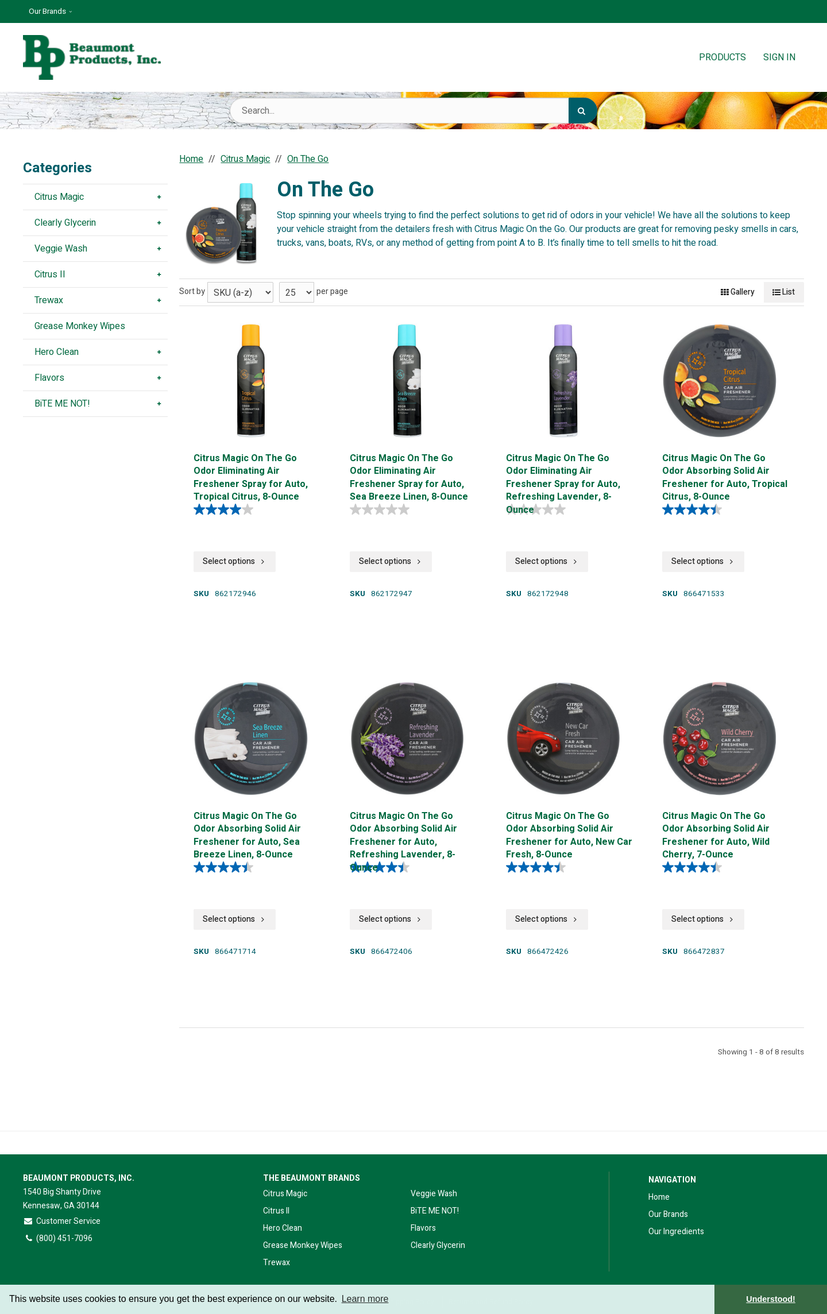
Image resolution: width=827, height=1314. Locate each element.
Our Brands (47, 11)
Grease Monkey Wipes (302, 1245)
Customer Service (62, 1221)
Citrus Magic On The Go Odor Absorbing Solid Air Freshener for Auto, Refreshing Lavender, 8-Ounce (403, 834)
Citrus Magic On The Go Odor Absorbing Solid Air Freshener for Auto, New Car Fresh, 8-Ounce (569, 834)
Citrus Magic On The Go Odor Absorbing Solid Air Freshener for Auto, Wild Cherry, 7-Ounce (716, 834)
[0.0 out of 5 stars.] (382, 509)
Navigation (672, 1180)
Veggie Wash (434, 1194)
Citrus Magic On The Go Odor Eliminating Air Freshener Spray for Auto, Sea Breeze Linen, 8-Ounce (409, 476)
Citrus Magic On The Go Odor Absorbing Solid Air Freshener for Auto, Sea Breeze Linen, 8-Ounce (247, 834)
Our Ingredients (676, 1232)
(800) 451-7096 (57, 1238)
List (783, 292)
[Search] (583, 110)
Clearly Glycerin (438, 1245)
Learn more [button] (365, 1299)
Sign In (779, 57)
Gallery (738, 292)
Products (722, 57)
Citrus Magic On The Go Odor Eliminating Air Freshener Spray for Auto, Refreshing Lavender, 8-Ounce (563, 476)
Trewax (276, 1263)
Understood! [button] (770, 1299)
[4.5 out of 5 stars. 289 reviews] (695, 509)
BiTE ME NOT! (435, 1211)
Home (659, 1197)
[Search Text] (413, 110)
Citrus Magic (285, 1194)
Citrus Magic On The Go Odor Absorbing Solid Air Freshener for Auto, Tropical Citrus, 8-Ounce (724, 476)
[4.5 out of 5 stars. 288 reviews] (695, 867)
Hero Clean (282, 1228)
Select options (234, 561)
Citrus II (276, 1211)
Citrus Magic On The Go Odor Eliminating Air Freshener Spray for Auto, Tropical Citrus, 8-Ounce (251, 476)
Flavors (423, 1228)
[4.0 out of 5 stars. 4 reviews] (226, 509)
